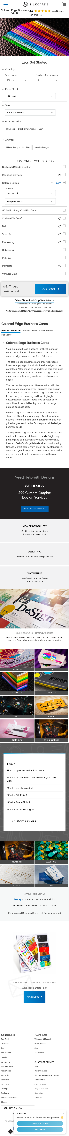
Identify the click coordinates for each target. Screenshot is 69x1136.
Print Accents (6, 1053)
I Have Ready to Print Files (18, 147)
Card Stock (5, 1039)
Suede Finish (31, 906)
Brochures (5, 1093)
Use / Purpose (40, 1044)
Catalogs (4, 1089)
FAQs (36, 1066)
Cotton (44, 906)
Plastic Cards (6, 1071)
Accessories (39, 1053)
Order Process (46, 330)
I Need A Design (41, 147)
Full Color (10, 129)
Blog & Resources (41, 1089)
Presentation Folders (9, 1098)
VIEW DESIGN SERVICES (35, 508)
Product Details (30, 330)
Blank (41, 129)
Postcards (5, 1075)
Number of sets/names (47, 75)
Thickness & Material (42, 1039)
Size (2, 1048)
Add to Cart (50, 289)
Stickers (4, 1102)
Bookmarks (5, 1080)
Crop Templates (33, 300)
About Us (38, 1098)
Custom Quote (40, 1084)
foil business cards (46, 419)
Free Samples (39, 1080)
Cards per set (11, 75)
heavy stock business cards (32, 436)
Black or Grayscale (27, 129)
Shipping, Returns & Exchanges (46, 1075)
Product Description (10, 330)
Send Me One (34, 997)
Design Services (40, 1071)
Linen (53, 906)
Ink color (9, 188)
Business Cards (7, 1066)
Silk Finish (18, 906)
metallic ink (25, 419)
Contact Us (38, 1093)
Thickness (5, 1044)
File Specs (6, 335)
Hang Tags (5, 1084)
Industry (4, 1057)
